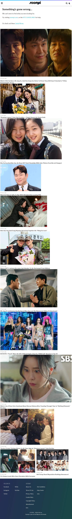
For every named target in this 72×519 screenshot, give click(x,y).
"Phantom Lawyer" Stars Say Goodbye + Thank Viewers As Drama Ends (22, 117)
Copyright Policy (30, 501)
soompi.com (14, 17)
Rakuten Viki (39, 514)
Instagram (6, 490)
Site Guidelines (41, 487)
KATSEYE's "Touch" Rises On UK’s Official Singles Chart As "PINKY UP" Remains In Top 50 (28, 354)
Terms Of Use (29, 490)
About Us (28, 487)
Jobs (38, 494)
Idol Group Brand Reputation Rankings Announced (52, 474)
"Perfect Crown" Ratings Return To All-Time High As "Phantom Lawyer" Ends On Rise (27, 448)
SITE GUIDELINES (29, 17)
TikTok (16, 487)
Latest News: (19, 23)
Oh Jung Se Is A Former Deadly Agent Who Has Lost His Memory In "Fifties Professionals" (28, 311)
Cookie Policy (29, 497)
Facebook (6, 487)
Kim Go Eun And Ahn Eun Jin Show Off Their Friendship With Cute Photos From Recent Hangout (31, 163)
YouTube (17, 490)
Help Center (40, 490)
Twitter (5, 494)
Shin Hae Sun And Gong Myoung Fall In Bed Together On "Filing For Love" (23, 230)
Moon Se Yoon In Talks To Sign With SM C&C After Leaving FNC (20, 195)
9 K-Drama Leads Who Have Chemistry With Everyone (17, 476)
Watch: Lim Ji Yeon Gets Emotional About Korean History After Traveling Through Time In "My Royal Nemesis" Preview (35, 407)
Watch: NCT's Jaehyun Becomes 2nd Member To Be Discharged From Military (25, 268)
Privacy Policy (29, 494)
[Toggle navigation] (2, 3)
